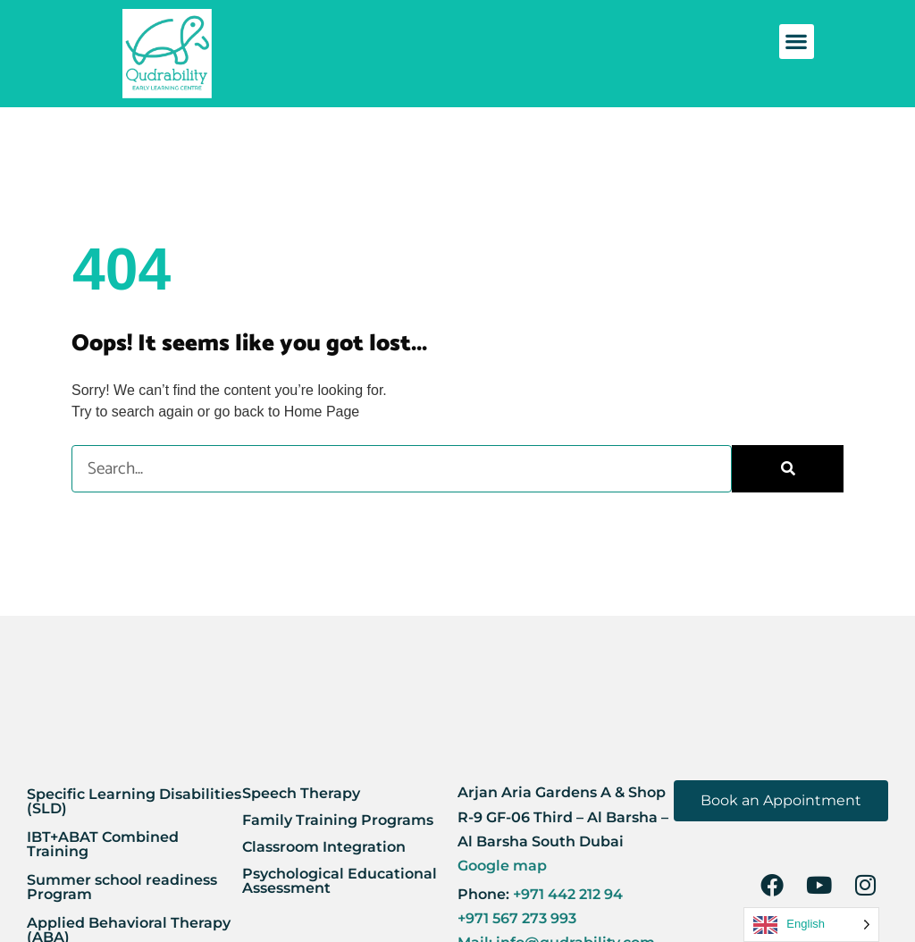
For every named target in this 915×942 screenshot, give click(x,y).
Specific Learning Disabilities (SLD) (134, 801)
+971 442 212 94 (566, 894)
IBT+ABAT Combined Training (103, 844)
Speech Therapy (301, 793)
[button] (796, 41)
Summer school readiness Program (122, 887)
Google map (502, 865)
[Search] (788, 468)
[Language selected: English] (811, 924)
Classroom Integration (324, 846)
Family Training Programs (337, 820)
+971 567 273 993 (517, 918)
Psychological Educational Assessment (339, 880)
